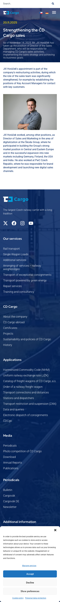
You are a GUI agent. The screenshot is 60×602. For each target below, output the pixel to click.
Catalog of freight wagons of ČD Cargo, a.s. (29, 381)
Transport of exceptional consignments (27, 274)
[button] (55, 530)
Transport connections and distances (26, 392)
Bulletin (7, 490)
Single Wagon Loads (15, 254)
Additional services (14, 260)
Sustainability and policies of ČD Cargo (27, 339)
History (7, 345)
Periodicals (10, 445)
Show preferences (30, 591)
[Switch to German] (47, 12)
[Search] (53, 3)
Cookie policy (18, 598)
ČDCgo (7, 420)
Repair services (12, 286)
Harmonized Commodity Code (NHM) (26, 369)
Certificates (10, 328)
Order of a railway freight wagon (23, 386)
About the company (15, 316)
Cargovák (9, 495)
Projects (8, 333)
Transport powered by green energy (25, 280)
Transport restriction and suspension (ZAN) (29, 403)
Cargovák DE (11, 501)
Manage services (29, 566)
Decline (30, 582)
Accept (30, 574)
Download (9, 457)
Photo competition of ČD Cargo (22, 451)
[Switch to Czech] (41, 12)
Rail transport (11, 248)
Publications (10, 468)
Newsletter (9, 507)
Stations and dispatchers (18, 398)
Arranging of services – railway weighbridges (22, 267)
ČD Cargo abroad (14, 322)
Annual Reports (12, 462)
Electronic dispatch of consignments (25, 415)
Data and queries (13, 409)
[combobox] (26, 3)
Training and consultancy (18, 291)
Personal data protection (35, 598)
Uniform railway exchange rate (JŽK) (25, 375)
